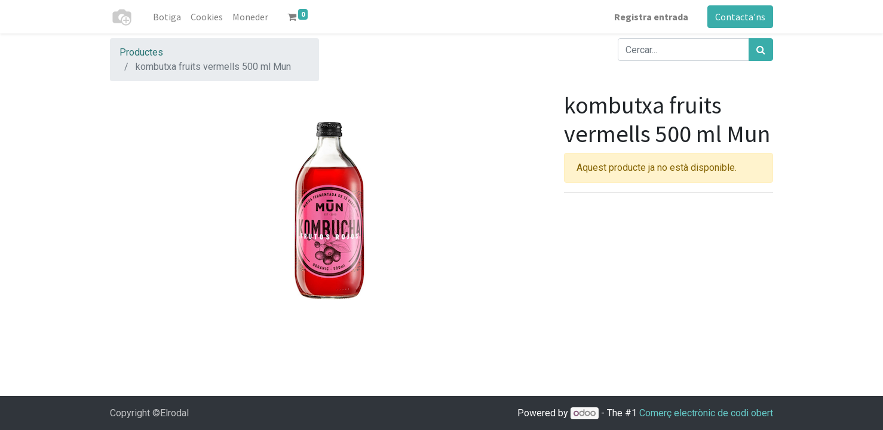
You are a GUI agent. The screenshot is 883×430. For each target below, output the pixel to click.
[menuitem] (167, 17)
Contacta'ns (740, 17)
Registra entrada (651, 17)
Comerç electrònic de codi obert (706, 413)
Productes (141, 52)
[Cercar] (761, 49)
